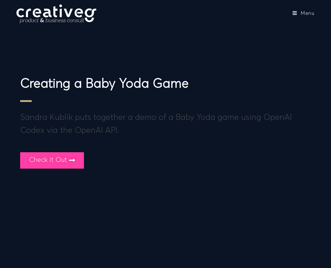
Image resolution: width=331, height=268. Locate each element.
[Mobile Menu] (304, 13)
